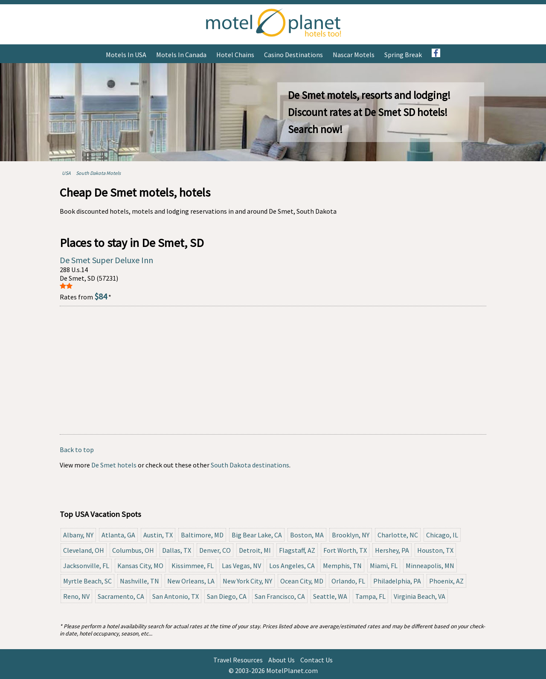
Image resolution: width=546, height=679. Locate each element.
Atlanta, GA (118, 535)
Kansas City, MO (140, 565)
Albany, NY (78, 535)
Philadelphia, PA (397, 581)
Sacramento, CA (121, 596)
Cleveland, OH (83, 550)
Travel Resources (238, 660)
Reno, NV (76, 596)
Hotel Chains (235, 54)
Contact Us (316, 660)
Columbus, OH (133, 550)
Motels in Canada (181, 54)
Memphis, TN (342, 565)
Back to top (77, 449)
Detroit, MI (255, 550)
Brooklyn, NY (350, 535)
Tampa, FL (370, 596)
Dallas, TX (176, 550)
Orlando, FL (348, 581)
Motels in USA (126, 54)
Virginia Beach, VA (419, 596)
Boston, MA (307, 535)
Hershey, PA (392, 550)
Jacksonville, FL (86, 565)
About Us (281, 660)
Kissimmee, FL (192, 565)
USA (66, 173)
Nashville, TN (139, 581)
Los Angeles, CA (292, 565)
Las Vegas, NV (241, 565)
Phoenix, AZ (446, 581)
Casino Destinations (293, 54)
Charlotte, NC (398, 535)
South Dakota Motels (98, 173)
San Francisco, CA (280, 596)
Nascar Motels (354, 54)
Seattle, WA (330, 596)
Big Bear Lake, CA (257, 535)
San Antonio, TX (175, 596)
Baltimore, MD (202, 535)
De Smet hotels (113, 465)
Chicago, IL (442, 535)
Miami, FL (384, 565)
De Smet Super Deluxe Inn (106, 260)
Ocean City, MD (301, 581)
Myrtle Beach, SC (87, 581)
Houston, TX (435, 550)
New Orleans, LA (191, 581)
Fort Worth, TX (345, 550)
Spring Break (403, 54)
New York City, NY (247, 581)
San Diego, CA (227, 596)
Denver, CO (215, 550)
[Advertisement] (273, 370)
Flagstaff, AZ (297, 550)
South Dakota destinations (250, 465)
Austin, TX (158, 535)
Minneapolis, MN (430, 565)
